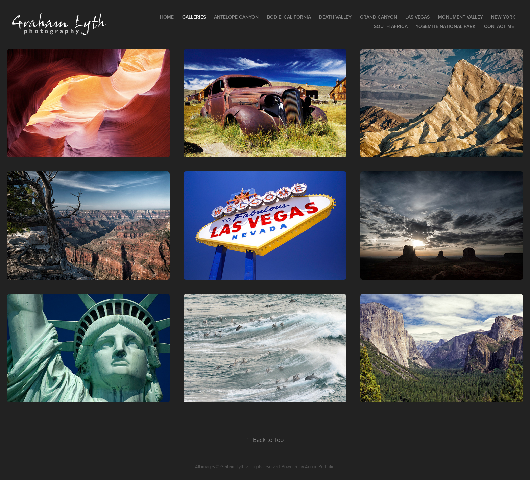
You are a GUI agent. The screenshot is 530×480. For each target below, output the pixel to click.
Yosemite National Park (446, 26)
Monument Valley (460, 17)
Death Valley (335, 17)
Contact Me (499, 26)
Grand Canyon (378, 17)
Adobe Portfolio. (320, 466)
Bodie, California (289, 17)
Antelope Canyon (236, 17)
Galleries (194, 17)
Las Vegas (417, 17)
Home (167, 17)
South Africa (391, 26)
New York (503, 17)
